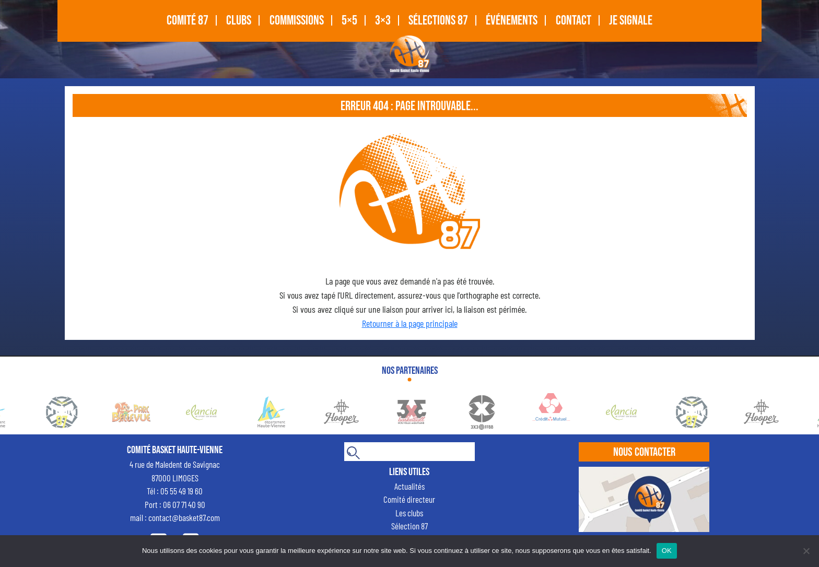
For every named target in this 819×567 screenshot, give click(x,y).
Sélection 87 (409, 526)
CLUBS (238, 21)
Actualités (409, 486)
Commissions (297, 21)
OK (667, 550)
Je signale (630, 21)
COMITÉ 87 (187, 21)
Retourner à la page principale (410, 323)
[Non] (806, 551)
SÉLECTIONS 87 (438, 21)
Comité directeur (409, 499)
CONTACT (573, 21)
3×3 (383, 21)
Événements (511, 21)
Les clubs (409, 512)
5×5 (349, 21)
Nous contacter (644, 452)
